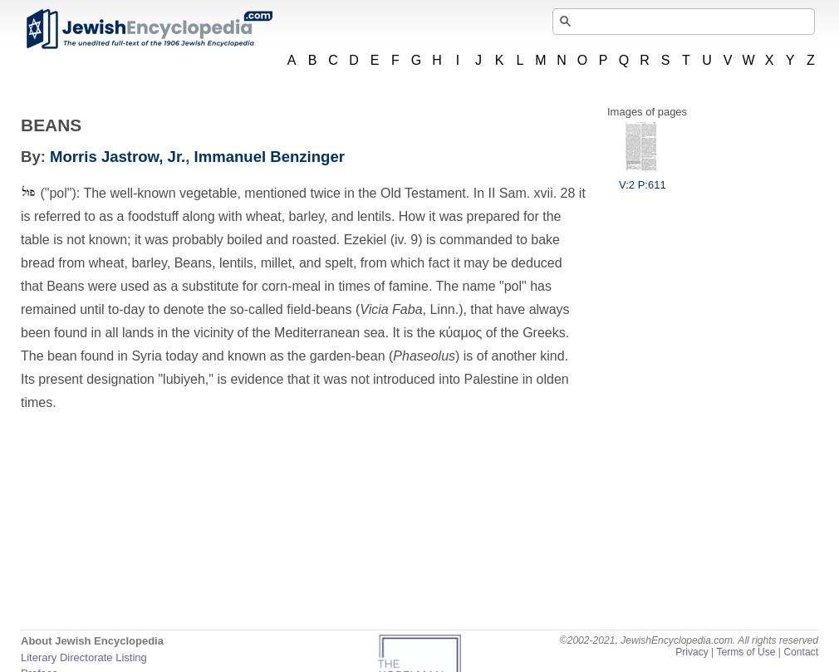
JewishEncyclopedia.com (148, 29)
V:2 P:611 (642, 178)
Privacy (692, 652)
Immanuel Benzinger (269, 156)
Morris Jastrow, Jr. (117, 156)
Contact (800, 652)
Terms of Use (745, 652)
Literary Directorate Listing (84, 657)
